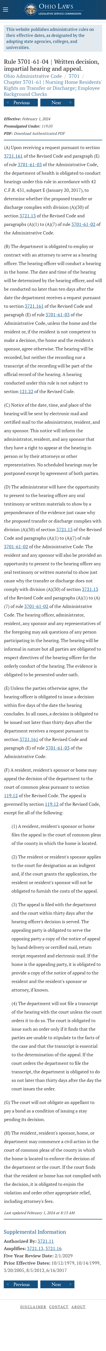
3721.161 (13, 156)
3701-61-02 (83, 224)
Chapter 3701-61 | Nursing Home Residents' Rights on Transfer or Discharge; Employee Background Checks (53, 88)
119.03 (46, 126)
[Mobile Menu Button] (5, 10)
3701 (74, 76)
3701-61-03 (30, 164)
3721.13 (28, 216)
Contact (59, 1306)
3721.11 (46, 1241)
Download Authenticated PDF (39, 133)
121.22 (26, 391)
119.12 (11, 795)
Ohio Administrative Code (33, 76)
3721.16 (53, 1248)
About (78, 1306)
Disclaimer (33, 1306)
